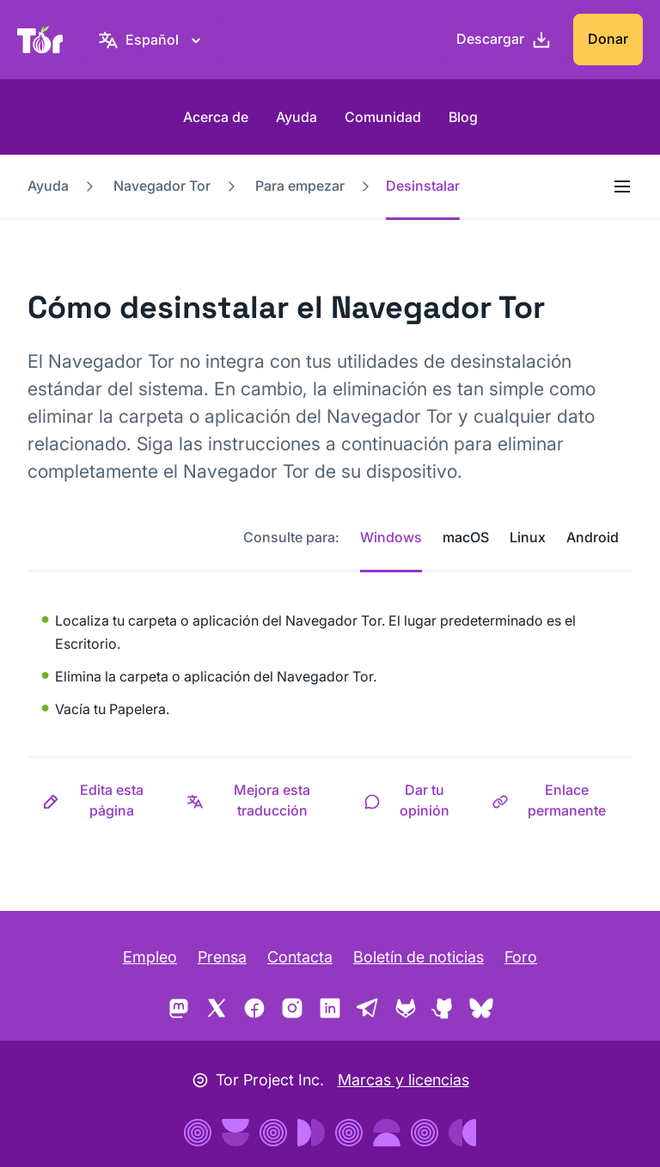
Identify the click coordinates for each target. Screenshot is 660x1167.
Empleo (150, 957)
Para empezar (300, 185)
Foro (520, 957)
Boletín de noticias (418, 957)
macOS (466, 537)
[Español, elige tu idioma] (152, 39)
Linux (528, 537)
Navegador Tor (162, 185)
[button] (100, 800)
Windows (391, 537)
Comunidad (383, 116)
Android (592, 537)
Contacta (300, 957)
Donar (608, 38)
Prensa (222, 957)
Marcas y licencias (403, 1080)
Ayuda (296, 116)
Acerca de (215, 116)
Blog (463, 116)
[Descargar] (504, 39)
